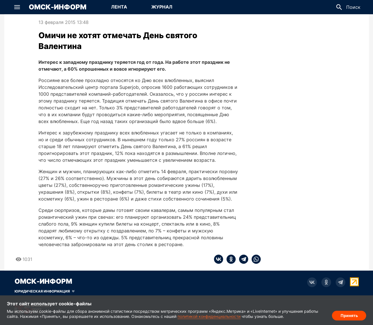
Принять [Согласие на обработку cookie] (349, 315)
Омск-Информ (57, 7)
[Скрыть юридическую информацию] (44, 291)
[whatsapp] (254, 259)
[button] (17, 7)
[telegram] (242, 259)
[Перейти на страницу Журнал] (161, 7)
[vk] (218, 259)
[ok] (229, 259)
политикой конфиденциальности (209, 316)
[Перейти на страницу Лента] (119, 7)
